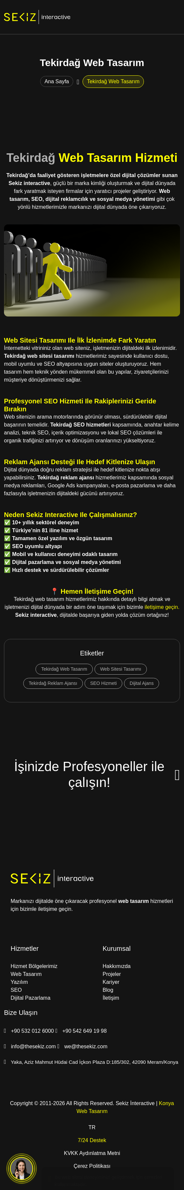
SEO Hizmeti (103, 683)
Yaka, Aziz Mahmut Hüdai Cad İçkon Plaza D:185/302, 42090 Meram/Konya (91, 1062)
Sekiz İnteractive (135, 1103)
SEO (16, 990)
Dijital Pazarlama (30, 998)
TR (92, 1127)
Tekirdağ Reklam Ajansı (53, 683)
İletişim (111, 998)
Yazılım (19, 982)
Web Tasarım (26, 974)
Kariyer (111, 982)
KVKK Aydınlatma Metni (92, 1153)
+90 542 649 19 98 (81, 1031)
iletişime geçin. (162, 607)
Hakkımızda (117, 966)
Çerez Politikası (92, 1166)
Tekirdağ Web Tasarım (64, 669)
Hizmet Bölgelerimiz (34, 966)
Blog (108, 990)
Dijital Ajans (141, 683)
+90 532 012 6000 (29, 1031)
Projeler (112, 974)
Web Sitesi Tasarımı (120, 669)
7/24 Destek (92, 1140)
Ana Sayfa (56, 81)
